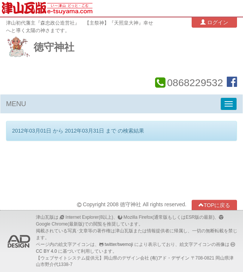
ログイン (214, 22)
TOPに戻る (214, 205)
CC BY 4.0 (46, 251)
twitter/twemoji (119, 244)
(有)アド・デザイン (169, 258)
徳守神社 (54, 47)
